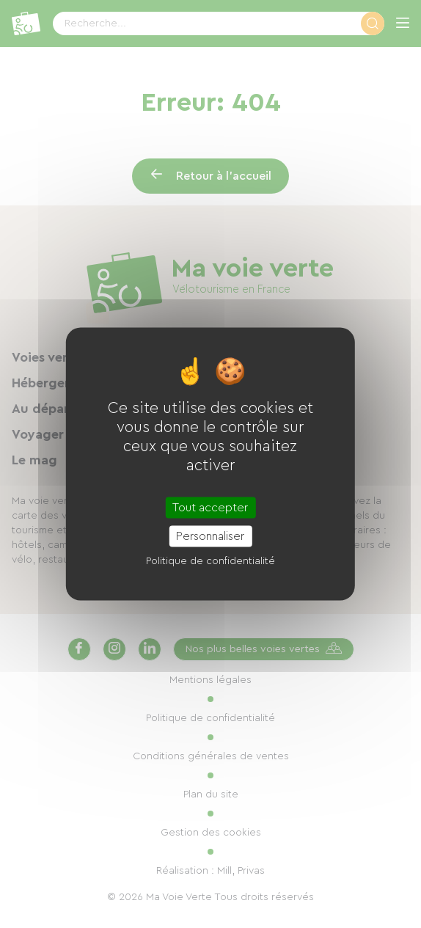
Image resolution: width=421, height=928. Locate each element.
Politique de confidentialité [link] (210, 561)
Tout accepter (210, 508)
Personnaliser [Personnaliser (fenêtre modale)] (210, 536)
